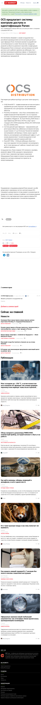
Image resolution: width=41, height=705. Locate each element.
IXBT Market (22, 33)
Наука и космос (5, 393)
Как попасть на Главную (6, 690)
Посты (2, 674)
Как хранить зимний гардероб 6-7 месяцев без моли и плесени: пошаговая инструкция (19, 572)
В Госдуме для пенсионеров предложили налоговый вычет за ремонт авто (20, 350)
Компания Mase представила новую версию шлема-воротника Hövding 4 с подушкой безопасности (18, 321)
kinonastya (5, 589)
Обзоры (22, 3)
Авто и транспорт (6, 323)
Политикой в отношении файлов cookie (26, 14)
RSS (13, 243)
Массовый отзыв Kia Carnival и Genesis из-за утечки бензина (18, 343)
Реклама (3, 692)
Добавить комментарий (9, 306)
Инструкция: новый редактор (8, 688)
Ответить (3, 301)
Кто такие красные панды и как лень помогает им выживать (20, 527)
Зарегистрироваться (5, 666)
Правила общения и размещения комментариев (12, 697)
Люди (2, 678)
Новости (28, 3)
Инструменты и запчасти (8, 442)
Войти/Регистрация (5, 668)
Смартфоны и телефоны (8, 338)
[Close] (38, 10)
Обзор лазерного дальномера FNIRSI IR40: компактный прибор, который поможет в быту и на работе (20, 435)
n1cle (4, 498)
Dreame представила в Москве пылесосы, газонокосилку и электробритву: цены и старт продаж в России (20, 328)
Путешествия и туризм (7, 488)
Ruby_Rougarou (6, 405)
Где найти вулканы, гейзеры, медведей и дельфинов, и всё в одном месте (16, 481)
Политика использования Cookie (8, 694)
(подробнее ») (32, 226)
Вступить (5, 246)
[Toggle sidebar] (2, 2)
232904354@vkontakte (7, 296)
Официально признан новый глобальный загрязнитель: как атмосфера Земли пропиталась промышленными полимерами (20, 619)
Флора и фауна (5, 533)
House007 (5, 453)
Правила (3, 686)
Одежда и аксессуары (7, 579)
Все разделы (4, 676)
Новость (8, 219)
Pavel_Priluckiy (6, 544)
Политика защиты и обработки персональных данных (13, 696)
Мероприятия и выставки (8, 331)
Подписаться (13, 246)
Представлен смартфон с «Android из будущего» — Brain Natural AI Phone (19, 335)
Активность (3, 680)
